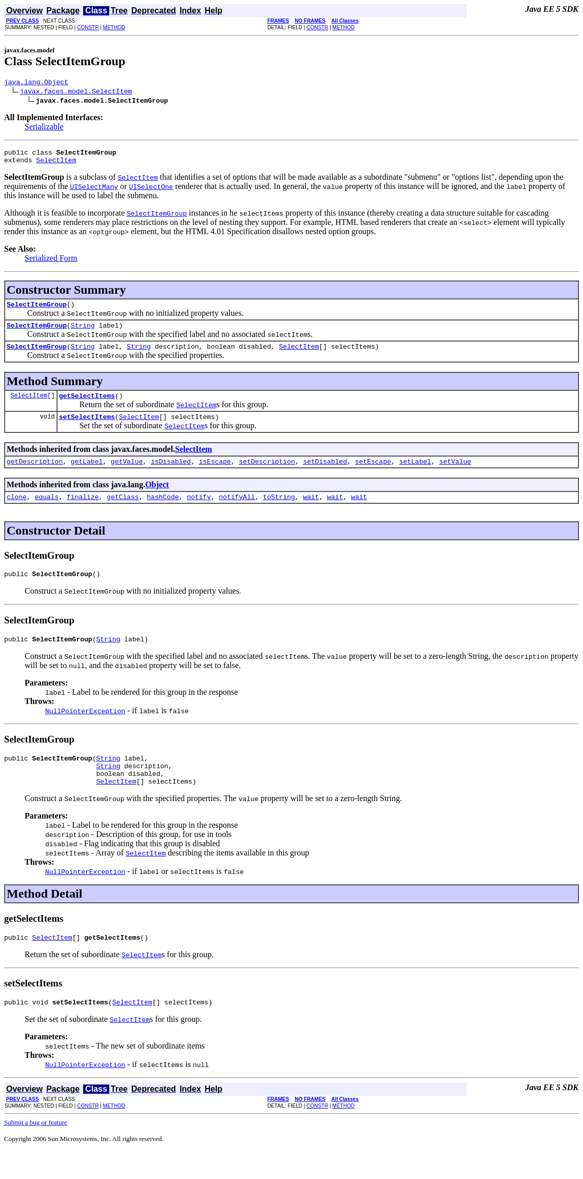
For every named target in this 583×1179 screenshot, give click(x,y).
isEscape (214, 475)
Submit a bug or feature (35, 1150)
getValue (127, 475)
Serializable (44, 128)
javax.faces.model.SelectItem (76, 92)
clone (17, 512)
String (83, 332)
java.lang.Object (36, 83)
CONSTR (88, 27)
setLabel (415, 475)
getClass (123, 512)
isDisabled (171, 475)
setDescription (267, 475)
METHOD (114, 27)
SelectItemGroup (37, 310)
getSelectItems (87, 406)
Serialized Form (51, 262)
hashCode (163, 512)
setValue (455, 475)
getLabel (87, 475)
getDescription (35, 475)
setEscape (373, 475)
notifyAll (237, 512)
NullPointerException (85, 729)
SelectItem (56, 164)
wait (311, 512)
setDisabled (325, 475)
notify (199, 512)
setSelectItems (87, 428)
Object (157, 498)
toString (279, 512)
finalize (83, 512)
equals (47, 512)
